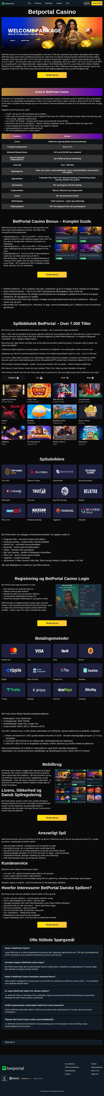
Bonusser (38, 3)
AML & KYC (95, 1071)
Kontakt (94, 1064)
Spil (29, 3)
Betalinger (48, 3)
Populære (13, 378)
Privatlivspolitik (70, 1071)
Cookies (68, 1074)
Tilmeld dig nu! (52, 75)
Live (39, 378)
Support (59, 3)
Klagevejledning (96, 1067)
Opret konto (96, 3)
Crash (65, 378)
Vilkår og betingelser (72, 1067)
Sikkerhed (94, 1074)
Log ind (86, 3)
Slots (90, 378)
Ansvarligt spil (70, 1064)
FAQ (67, 3)
